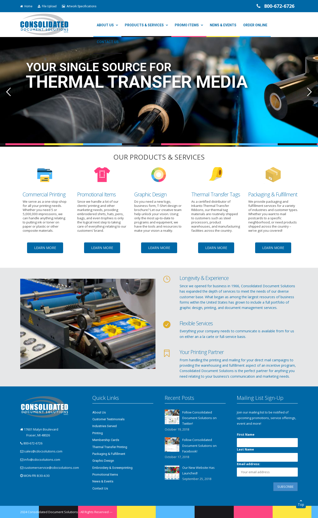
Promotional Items (105, 474)
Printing (97, 433)
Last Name (245, 449)
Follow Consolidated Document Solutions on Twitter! (199, 418)
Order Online (255, 25)
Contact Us (108, 42)
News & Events (223, 25)
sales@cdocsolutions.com (43, 451)
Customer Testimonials (108, 419)
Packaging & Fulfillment (108, 454)
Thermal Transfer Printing (109, 447)
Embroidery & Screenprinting (112, 468)
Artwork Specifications (79, 6)
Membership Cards (105, 440)
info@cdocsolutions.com (42, 459)
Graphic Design (103, 460)
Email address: (248, 464)
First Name (245, 434)
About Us (105, 25)
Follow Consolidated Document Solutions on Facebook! (199, 445)
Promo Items (187, 25)
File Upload (47, 6)
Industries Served (104, 426)
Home (26, 6)
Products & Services (144, 25)
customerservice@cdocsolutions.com (51, 467)
